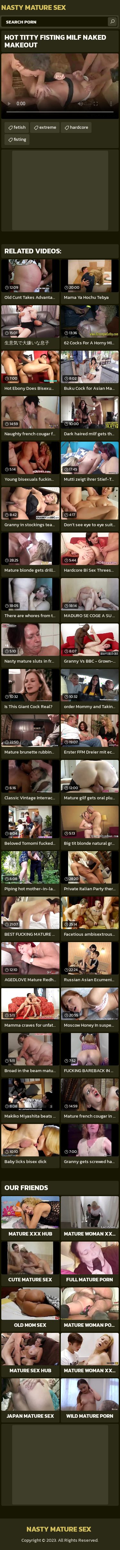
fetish (20, 127)
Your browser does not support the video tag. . (60, 86)
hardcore (79, 127)
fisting (20, 139)
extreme (47, 127)
